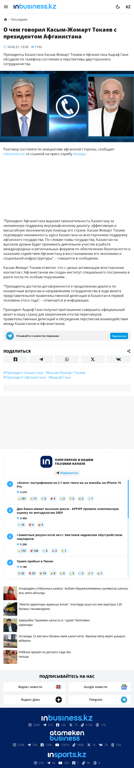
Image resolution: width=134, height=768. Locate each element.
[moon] (118, 7)
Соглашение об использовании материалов (67, 728)
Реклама (59, 740)
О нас (19, 740)
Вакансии (110, 740)
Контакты (37, 740)
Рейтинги (67, 746)
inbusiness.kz (14, 154)
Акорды (79, 154)
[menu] (6, 7)
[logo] (62, 7)
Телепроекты (84, 740)
